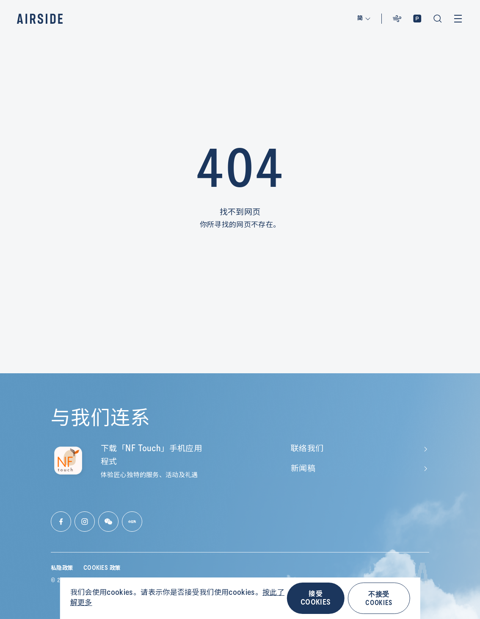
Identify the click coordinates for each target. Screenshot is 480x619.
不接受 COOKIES (378, 598)
